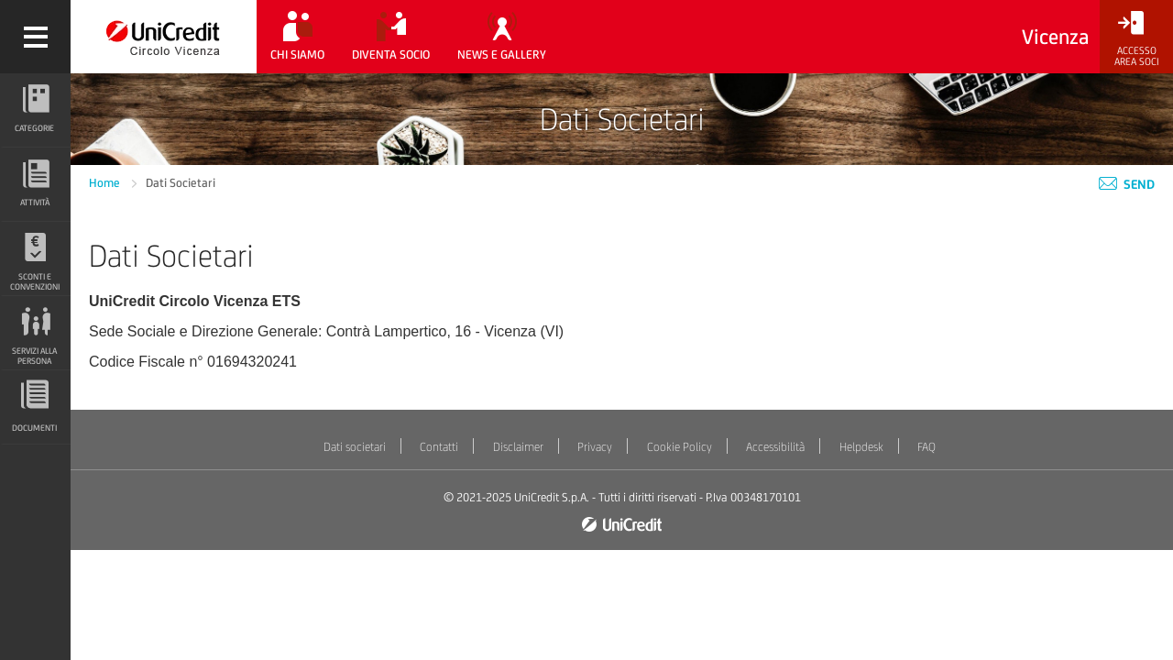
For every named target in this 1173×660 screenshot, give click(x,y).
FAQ (926, 447)
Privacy (594, 447)
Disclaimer (518, 447)
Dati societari (354, 447)
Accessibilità (775, 447)
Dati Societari (180, 183)
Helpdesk (861, 447)
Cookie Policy (679, 447)
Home (106, 183)
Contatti (439, 447)
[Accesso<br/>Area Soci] (1136, 39)
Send (1127, 184)
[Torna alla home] (164, 36)
